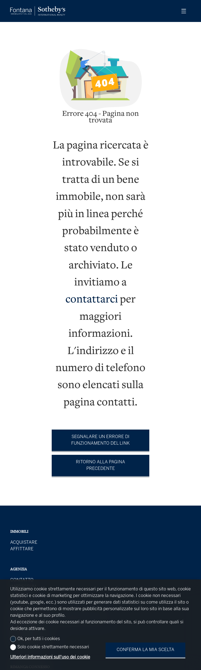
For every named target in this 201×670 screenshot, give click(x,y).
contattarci (91, 300)
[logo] (37, 11)
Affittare (22, 549)
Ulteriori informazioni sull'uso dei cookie (50, 657)
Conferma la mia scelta (145, 650)
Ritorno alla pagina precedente (100, 465)
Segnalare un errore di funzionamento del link (100, 440)
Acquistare (23, 542)
